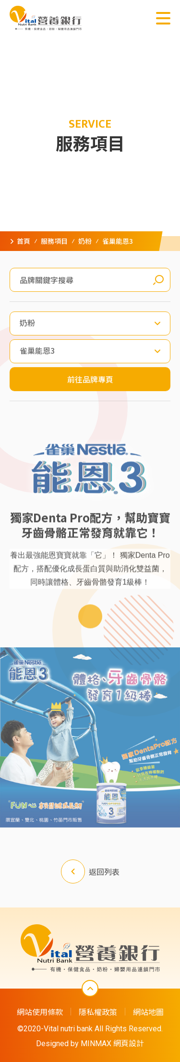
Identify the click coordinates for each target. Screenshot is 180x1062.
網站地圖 (148, 1011)
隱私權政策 (98, 1011)
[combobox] (90, 323)
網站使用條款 (40, 1011)
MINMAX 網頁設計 (112, 1043)
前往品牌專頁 (90, 379)
